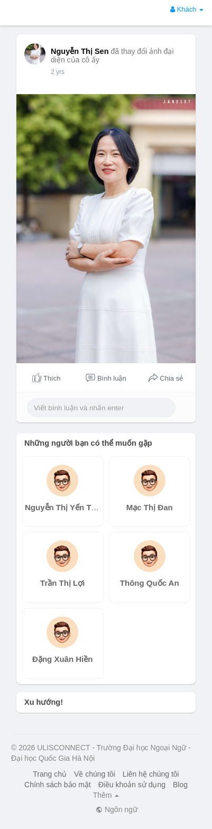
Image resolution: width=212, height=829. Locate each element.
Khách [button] (187, 9)
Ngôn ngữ (116, 809)
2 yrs (57, 72)
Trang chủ (50, 774)
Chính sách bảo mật (57, 784)
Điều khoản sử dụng (131, 784)
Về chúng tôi (94, 774)
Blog (180, 784)
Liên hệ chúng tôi (151, 774)
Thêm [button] (106, 795)
